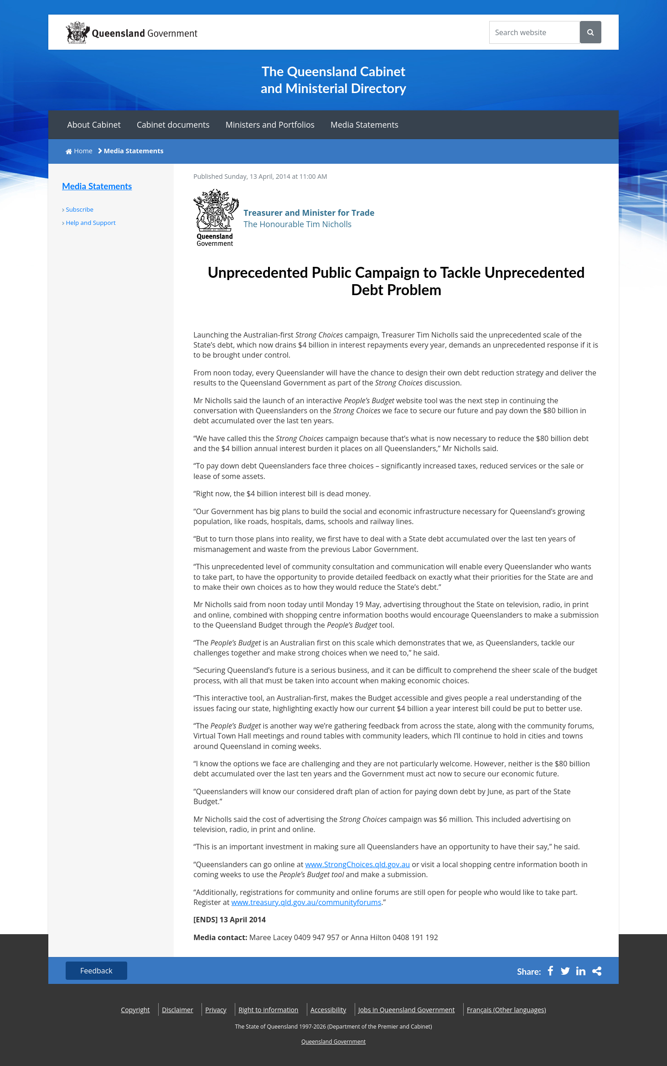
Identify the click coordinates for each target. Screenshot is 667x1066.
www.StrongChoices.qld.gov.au (357, 864)
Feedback (96, 971)
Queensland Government (333, 1041)
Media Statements (364, 124)
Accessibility (328, 1009)
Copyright (135, 1009)
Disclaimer (177, 1009)
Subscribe (79, 209)
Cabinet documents (173, 124)
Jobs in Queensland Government (406, 1009)
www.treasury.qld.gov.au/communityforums (307, 902)
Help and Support (90, 222)
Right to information (268, 1009)
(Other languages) (506, 1009)
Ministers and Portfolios (270, 124)
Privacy (215, 1009)
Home (83, 150)
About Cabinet (94, 124)
